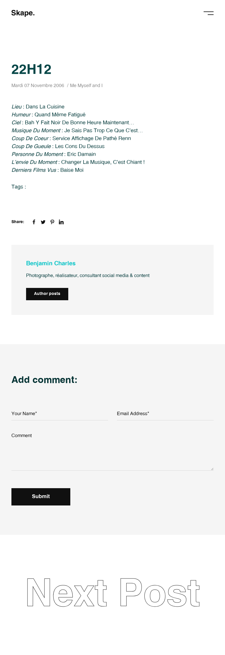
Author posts (47, 294)
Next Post (112, 595)
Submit (41, 496)
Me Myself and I (86, 85)
